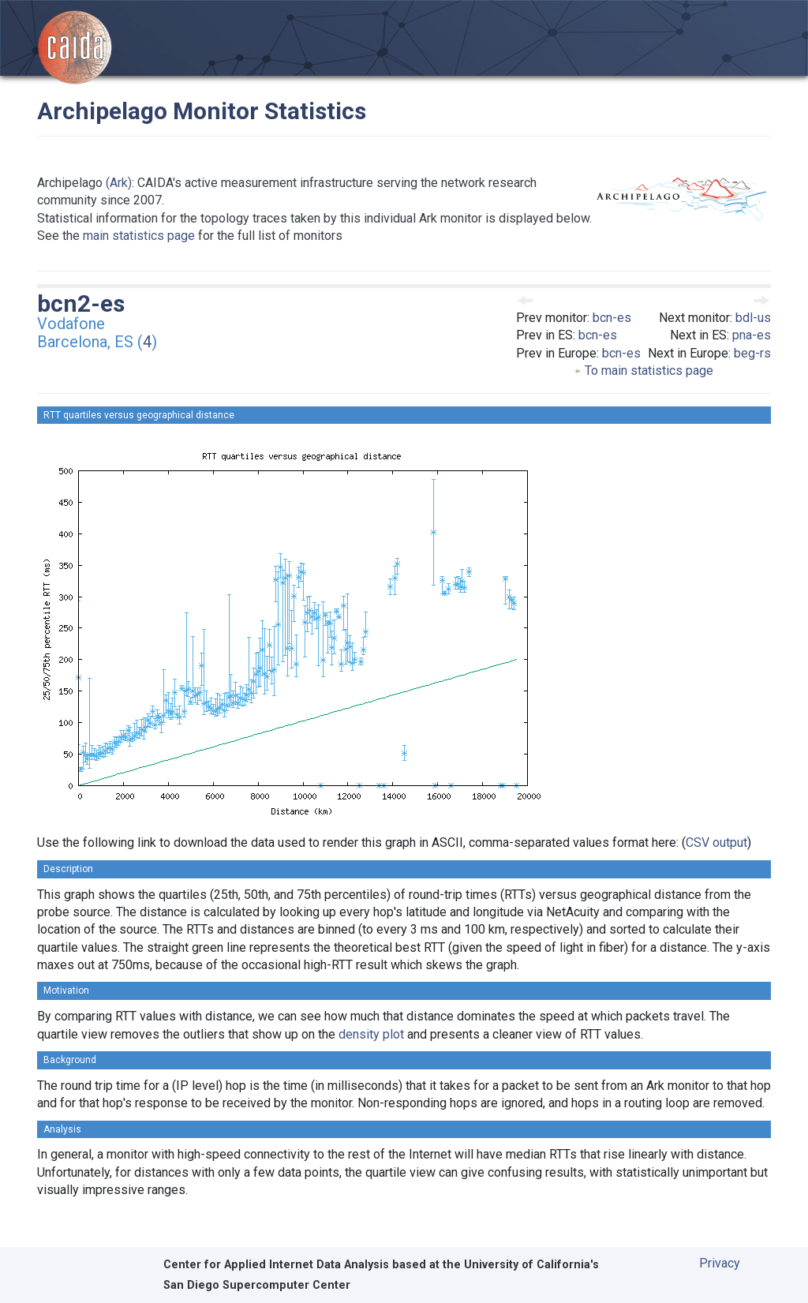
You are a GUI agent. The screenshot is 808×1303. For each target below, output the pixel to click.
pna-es (751, 335)
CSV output (716, 842)
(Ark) (119, 182)
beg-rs (752, 353)
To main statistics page (643, 370)
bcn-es (612, 317)
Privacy (719, 1263)
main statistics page (139, 235)
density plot (371, 1034)
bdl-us (753, 317)
